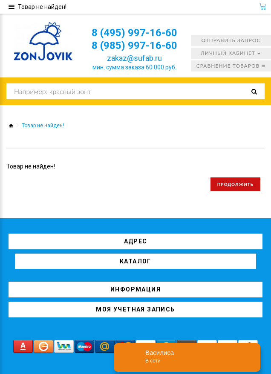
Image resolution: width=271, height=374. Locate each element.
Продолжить (235, 184)
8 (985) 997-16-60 (134, 45)
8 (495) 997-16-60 (134, 33)
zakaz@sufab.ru (134, 58)
